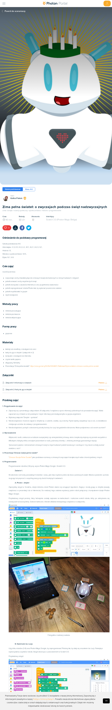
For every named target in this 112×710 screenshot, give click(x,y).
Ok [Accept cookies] (106, 701)
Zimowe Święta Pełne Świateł (20, 457)
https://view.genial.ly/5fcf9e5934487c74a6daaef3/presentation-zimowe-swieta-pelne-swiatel (64, 366)
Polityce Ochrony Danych (43, 699)
